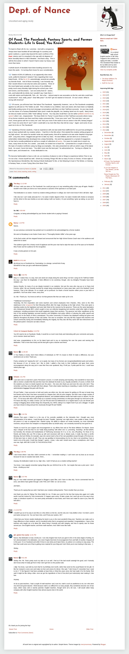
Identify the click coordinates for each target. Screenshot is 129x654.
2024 (104, 95)
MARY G (17, 260)
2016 (104, 118)
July (105, 147)
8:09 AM (22, 210)
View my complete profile (108, 70)
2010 (104, 191)
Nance (16, 275)
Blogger (103, 644)
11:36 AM (24, 352)
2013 (104, 127)
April (106, 156)
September (108, 141)
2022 (104, 101)
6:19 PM (36, 331)
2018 (104, 112)
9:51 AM (23, 260)
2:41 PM (22, 377)
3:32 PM (24, 414)
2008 (104, 197)
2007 (104, 200)
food (15, 171)
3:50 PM (24, 275)
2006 (104, 202)
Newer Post (13, 629)
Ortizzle (16, 377)
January (107, 184)
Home (51, 629)
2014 (104, 124)
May (105, 153)
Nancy (16, 223)
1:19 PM (21, 223)
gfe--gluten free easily (21, 535)
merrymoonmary (86, 644)
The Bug (17, 183)
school (19, 171)
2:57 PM (24, 477)
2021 (104, 104)
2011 (104, 188)
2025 (104, 92)
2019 (104, 109)
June (106, 150)
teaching (24, 171)
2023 (104, 98)
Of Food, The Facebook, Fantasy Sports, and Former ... (112, 163)
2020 (104, 107)
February (107, 181)
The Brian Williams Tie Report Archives (109, 79)
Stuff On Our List (107, 83)
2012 (104, 130)
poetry (60, 141)
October (107, 138)
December (108, 132)
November (108, 135)
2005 (104, 205)
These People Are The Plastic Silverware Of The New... (111, 176)
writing (34, 171)
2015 (104, 121)
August (106, 144)
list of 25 (26, 79)
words (30, 171)
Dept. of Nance (39, 11)
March (106, 159)
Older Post (89, 629)
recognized (29, 305)
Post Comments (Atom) (25, 633)
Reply (15, 204)
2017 (104, 115)
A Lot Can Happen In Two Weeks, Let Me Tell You (111, 169)
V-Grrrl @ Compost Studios (23, 331)
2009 (104, 194)
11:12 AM (23, 183)
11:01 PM (33, 535)
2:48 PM (23, 452)
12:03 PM (18, 510)
